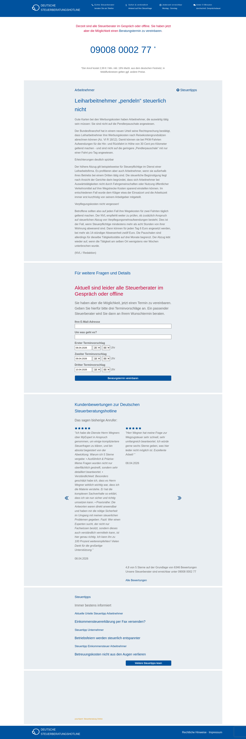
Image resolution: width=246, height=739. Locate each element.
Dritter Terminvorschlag (90, 364)
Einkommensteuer (99, 646)
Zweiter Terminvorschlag (91, 354)
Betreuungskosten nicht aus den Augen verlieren (110, 654)
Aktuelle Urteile (84, 613)
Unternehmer (96, 629)
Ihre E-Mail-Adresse (87, 321)
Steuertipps (186, 90)
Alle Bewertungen (136, 580)
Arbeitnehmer (85, 90)
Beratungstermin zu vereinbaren (140, 31)
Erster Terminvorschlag (90, 343)
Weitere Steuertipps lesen (148, 663)
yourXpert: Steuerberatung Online (89, 719)
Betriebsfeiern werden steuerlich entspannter (107, 638)
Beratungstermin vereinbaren (123, 378)
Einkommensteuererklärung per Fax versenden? (110, 621)
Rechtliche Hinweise (194, 732)
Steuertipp (100, 613)
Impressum (215, 732)
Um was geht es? (86, 332)
